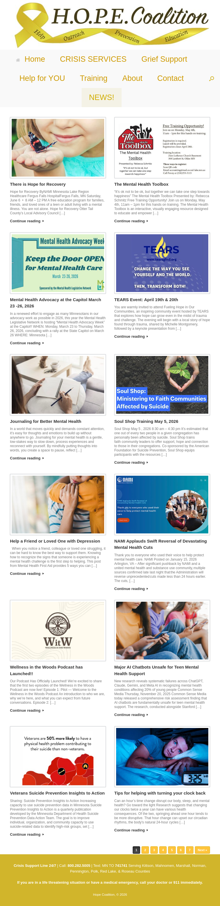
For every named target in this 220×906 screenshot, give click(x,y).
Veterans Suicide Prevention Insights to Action (57, 793)
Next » (202, 850)
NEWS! (101, 97)
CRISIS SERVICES (93, 59)
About (132, 78)
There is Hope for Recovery (38, 184)
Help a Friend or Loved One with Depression (55, 541)
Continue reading (27, 221)
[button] (211, 78)
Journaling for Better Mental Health (45, 421)
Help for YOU (42, 78)
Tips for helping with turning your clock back (160, 793)
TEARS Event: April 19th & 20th (146, 299)
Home (30, 59)
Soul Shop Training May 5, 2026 (146, 421)
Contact (170, 78)
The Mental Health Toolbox (141, 184)
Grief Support (164, 59)
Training (94, 78)
